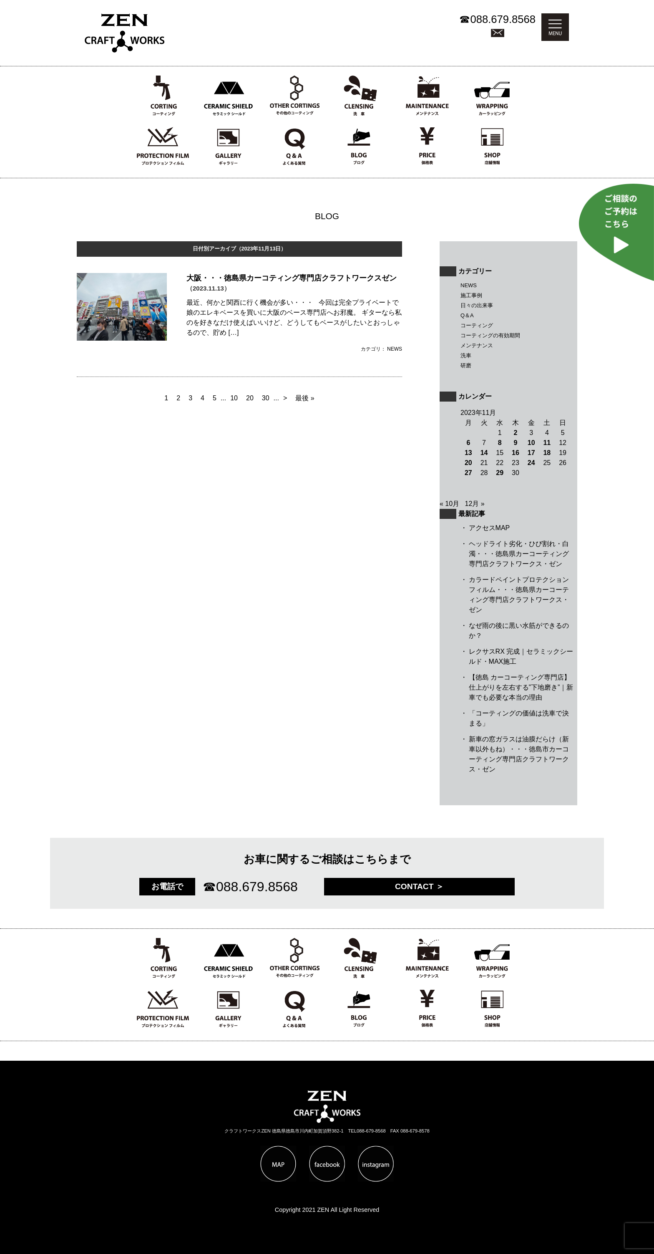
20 (250, 398)
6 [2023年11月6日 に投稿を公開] (468, 442)
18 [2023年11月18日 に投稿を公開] (547, 452)
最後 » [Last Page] (304, 398)
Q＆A (467, 315)
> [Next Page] (285, 398)
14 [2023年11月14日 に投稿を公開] (484, 452)
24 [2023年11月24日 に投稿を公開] (531, 462)
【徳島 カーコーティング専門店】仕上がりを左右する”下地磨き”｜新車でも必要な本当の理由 (521, 687)
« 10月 (449, 503)
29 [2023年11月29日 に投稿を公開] (499, 472)
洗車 (465, 355)
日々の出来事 (476, 305)
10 (234, 398)
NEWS (468, 285)
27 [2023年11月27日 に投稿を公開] (468, 472)
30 (265, 398)
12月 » (475, 503)
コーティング (476, 325)
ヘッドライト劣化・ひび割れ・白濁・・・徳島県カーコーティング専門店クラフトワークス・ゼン (519, 553)
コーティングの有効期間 (490, 335)
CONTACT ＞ (419, 886)
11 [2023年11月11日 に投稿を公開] (547, 442)
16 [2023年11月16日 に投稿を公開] (515, 452)
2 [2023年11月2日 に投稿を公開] (516, 432)
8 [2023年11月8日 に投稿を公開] (500, 442)
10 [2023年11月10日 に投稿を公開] (531, 442)
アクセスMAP (489, 527)
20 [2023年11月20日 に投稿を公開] (468, 462)
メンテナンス (476, 345)
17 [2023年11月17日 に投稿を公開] (531, 452)
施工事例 (471, 295)
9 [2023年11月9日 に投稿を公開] (516, 442)
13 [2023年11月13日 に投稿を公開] (468, 452)
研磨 (465, 365)
